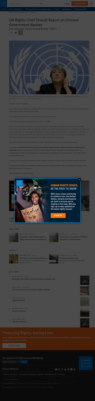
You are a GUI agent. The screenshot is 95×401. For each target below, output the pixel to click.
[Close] (79, 179)
